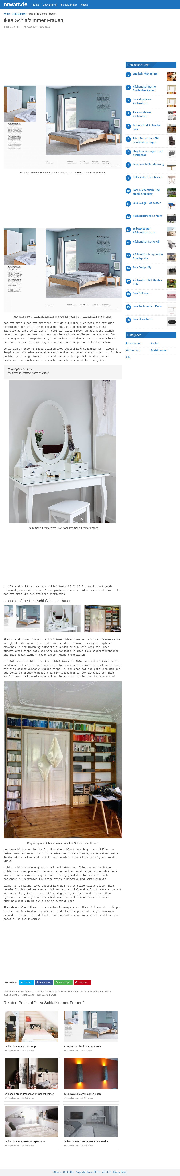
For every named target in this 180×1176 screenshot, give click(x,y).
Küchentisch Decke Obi (146, 241)
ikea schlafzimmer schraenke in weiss (38, 988)
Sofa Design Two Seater (147, 203)
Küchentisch (133, 350)
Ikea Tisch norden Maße (147, 306)
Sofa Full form (141, 293)
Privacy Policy (120, 1165)
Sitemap (57, 1165)
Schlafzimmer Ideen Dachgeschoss (25, 1134)
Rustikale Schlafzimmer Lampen (82, 1086)
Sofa (128, 357)
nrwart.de (15, 4)
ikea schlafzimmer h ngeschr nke (51, 984)
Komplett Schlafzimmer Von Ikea (82, 1039)
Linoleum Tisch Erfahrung (148, 164)
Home (35, 4)
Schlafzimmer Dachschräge (20, 1039)
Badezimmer (50, 4)
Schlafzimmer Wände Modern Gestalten (86, 1134)
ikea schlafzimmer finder (21, 984)
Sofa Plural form (142, 319)
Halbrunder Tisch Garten (147, 177)
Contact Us (68, 1165)
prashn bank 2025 (104, 1170)
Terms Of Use (93, 1165)
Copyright (80, 1165)
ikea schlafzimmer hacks (80, 984)
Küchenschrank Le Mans (147, 215)
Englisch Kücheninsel (145, 73)
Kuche (84, 4)
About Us (106, 1165)
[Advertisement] (63, 57)
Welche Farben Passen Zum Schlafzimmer (29, 1086)
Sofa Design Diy (142, 267)
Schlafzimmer (69, 4)
